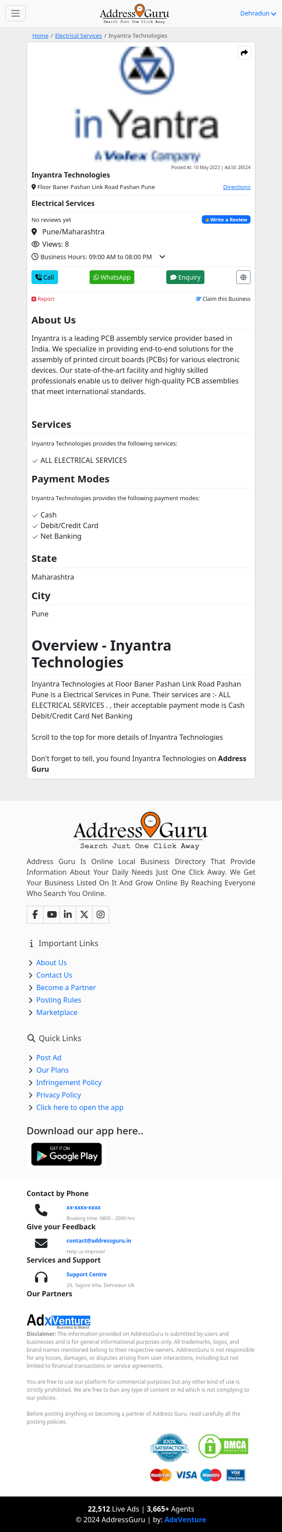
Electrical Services (78, 35)
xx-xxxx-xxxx (84, 1207)
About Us (51, 962)
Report (43, 299)
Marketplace (57, 1012)
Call (44, 277)
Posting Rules (58, 1000)
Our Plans (52, 1070)
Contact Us (54, 975)
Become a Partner (66, 987)
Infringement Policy (69, 1082)
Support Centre (87, 1274)
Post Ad (49, 1057)
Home (40, 35)
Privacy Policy (58, 1095)
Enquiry (185, 277)
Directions (237, 187)
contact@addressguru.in (99, 1240)
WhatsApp (112, 277)
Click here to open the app (80, 1107)
